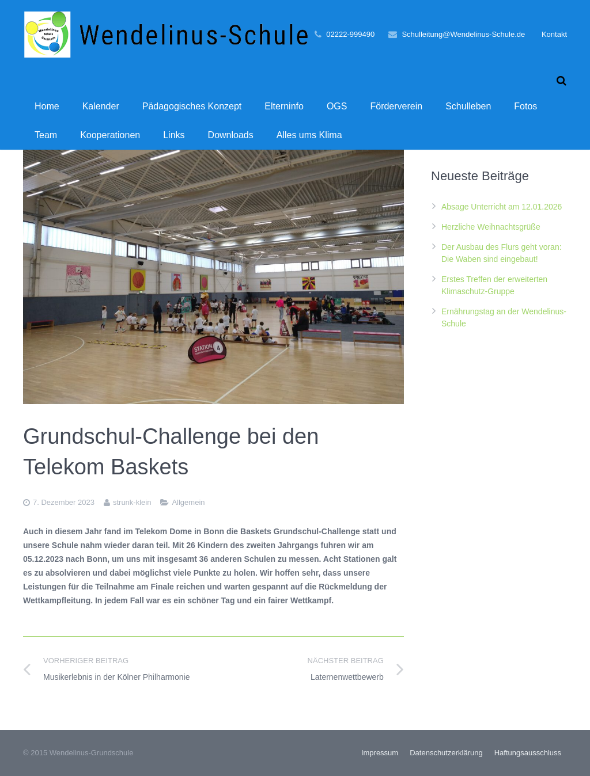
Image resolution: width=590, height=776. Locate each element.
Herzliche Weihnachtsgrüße (490, 226)
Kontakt (554, 34)
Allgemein (188, 502)
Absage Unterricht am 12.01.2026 (501, 206)
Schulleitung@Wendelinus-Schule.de (463, 34)
